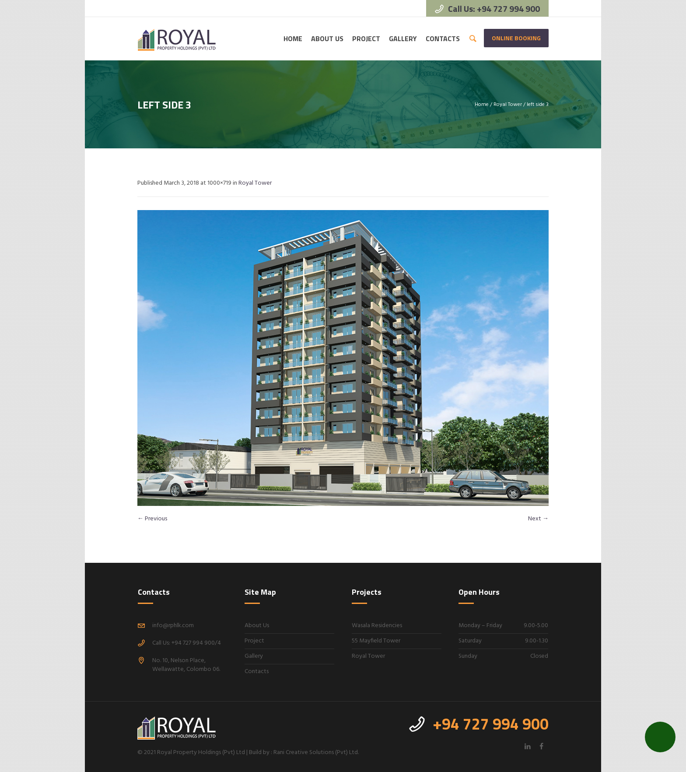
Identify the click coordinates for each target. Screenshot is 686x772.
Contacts (257, 672)
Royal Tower (508, 104)
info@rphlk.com (173, 626)
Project (254, 641)
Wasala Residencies (377, 626)
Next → (538, 519)
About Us (257, 626)
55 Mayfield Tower (376, 641)
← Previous (152, 519)
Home (482, 104)
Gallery (254, 656)
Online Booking (516, 37)
